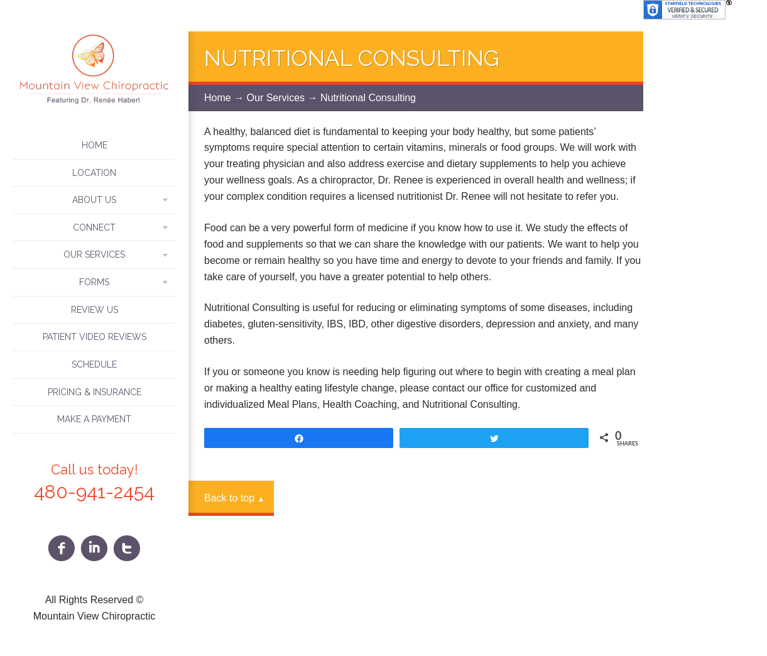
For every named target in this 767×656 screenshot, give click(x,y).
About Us (94, 200)
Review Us (94, 310)
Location (94, 173)
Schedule (94, 364)
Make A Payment (94, 419)
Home (94, 145)
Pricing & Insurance (94, 392)
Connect (94, 227)
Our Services (94, 254)
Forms (94, 282)
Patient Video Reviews (94, 337)
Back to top (234, 498)
